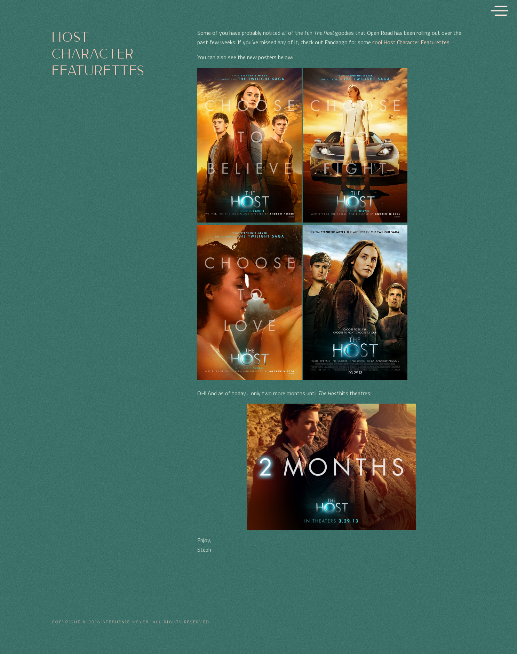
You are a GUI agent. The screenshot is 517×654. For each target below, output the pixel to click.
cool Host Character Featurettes (411, 42)
